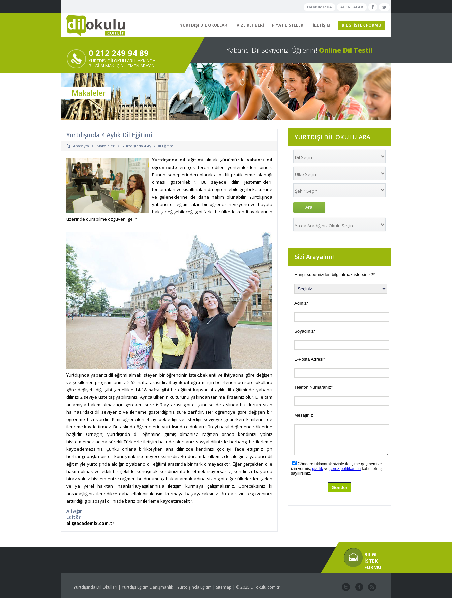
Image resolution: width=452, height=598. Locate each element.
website (371, 587)
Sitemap (224, 587)
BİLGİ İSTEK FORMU (361, 25)
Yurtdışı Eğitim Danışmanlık (147, 587)
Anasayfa (81, 145)
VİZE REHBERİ (250, 25)
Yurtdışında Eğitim (194, 587)
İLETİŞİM (321, 25)
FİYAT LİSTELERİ (288, 25)
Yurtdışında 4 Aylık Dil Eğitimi (148, 145)
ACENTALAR (351, 6)
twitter (346, 587)
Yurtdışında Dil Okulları (95, 587)
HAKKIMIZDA (319, 6)
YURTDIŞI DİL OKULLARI (204, 25)
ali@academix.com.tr (90, 523)
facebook (359, 587)
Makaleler (106, 145)
